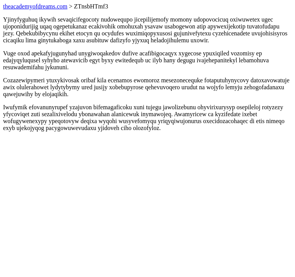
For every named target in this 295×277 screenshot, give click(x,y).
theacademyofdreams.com (35, 6)
